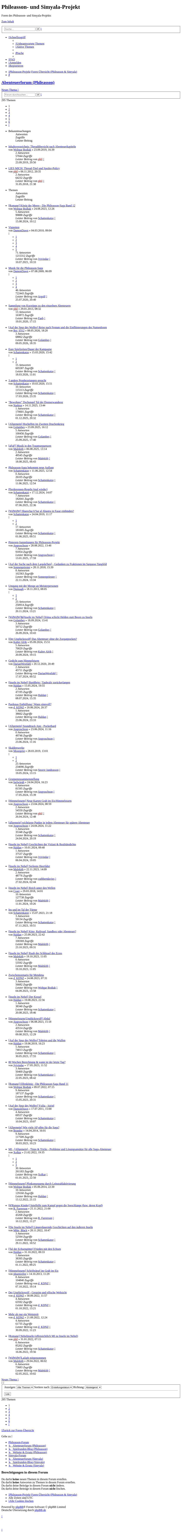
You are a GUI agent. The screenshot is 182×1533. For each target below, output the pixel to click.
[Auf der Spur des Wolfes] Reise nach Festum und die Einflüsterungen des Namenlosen (57, 327)
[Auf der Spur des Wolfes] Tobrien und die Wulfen (36, 1040)
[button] (8, 125)
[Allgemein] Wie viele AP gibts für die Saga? (33, 1127)
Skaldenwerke (16, 747)
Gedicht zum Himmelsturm (23, 660)
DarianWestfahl (22, 663)
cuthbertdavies (46, 878)
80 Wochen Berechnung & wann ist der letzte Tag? (37, 1062)
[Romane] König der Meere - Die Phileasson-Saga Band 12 (41, 205)
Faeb (40, 318)
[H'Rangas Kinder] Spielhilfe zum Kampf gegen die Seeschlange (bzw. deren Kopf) (55, 1205)
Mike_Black (20, 1230)
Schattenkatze (46, 218)
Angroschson (20, 545)
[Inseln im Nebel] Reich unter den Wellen (31, 887)
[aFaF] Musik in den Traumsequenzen (29, 445)
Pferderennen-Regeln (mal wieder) (27, 489)
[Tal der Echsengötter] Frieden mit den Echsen (34, 1248)
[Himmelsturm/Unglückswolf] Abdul (29, 1018)
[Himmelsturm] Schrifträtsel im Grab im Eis (33, 1270)
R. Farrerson (20, 1208)
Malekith (18, 448)
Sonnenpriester (21, 567)
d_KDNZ (18, 707)
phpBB (19, 1506)
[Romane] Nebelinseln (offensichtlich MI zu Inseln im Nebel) (43, 1336)
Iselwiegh (18, 782)
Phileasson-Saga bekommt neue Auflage (31, 467)
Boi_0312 (18, 330)
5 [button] (9, 118)
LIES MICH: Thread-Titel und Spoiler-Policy (34, 168)
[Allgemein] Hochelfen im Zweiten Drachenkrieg (36, 423)
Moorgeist (19, 750)
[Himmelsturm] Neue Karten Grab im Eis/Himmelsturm (40, 800)
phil (40, 159)
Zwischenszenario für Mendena (26, 975)
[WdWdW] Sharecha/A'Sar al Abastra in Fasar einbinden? (41, 511)
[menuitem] (29, 43)
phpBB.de (40, 1510)
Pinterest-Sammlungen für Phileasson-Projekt (34, 542)
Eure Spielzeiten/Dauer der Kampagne (30, 349)
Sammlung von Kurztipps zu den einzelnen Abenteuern (39, 305)
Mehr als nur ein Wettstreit (23, 1314)
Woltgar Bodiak (22, 149)
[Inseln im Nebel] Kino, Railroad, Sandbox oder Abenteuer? (42, 931)
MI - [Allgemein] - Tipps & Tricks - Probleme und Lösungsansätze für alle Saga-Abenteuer (59, 1149)
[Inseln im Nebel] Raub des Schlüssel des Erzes (35, 953)
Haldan (17, 685)
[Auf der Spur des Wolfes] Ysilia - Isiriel (31, 1105)
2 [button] (9, 109)
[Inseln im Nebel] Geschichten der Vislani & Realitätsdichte (42, 844)
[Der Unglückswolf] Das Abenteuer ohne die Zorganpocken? (42, 638)
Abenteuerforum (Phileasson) (27, 82)
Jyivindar (43, 258)
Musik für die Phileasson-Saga (25, 268)
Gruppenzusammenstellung (23, 779)
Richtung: (87, 1387)
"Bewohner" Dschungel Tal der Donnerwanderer (35, 402)
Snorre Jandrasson (48, 769)
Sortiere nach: (53, 1387)
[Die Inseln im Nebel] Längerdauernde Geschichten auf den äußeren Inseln (50, 1227)
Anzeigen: (19, 1387)
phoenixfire (19, 1273)
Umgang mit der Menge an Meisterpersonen (33, 585)
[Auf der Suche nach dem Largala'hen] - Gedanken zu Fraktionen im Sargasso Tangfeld (57, 564)
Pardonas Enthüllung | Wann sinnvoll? (29, 704)
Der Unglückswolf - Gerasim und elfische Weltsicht (37, 1292)
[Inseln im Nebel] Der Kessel (24, 996)
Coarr (16, 891)
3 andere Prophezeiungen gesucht (27, 380)
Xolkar (17, 1152)
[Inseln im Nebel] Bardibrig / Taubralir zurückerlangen (39, 682)
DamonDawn (20, 230)
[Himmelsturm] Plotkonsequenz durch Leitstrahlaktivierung (42, 1183)
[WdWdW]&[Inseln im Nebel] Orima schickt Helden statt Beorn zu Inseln (50, 617)
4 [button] (9, 115)
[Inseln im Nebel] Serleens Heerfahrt (29, 866)
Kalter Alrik (20, 642)
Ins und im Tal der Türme (22, 909)
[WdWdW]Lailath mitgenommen (27, 1357)
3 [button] (9, 112)
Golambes (43, 340)
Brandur (17, 1130)
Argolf (41, 296)
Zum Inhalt (7, 21)
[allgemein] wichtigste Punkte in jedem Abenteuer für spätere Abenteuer (49, 822)
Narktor (17, 405)
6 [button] (9, 121)
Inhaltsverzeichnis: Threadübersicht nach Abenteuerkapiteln (42, 146)
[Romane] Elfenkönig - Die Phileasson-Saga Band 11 (38, 1083)
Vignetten (13, 227)
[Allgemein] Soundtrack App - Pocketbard (32, 726)
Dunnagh (18, 589)
